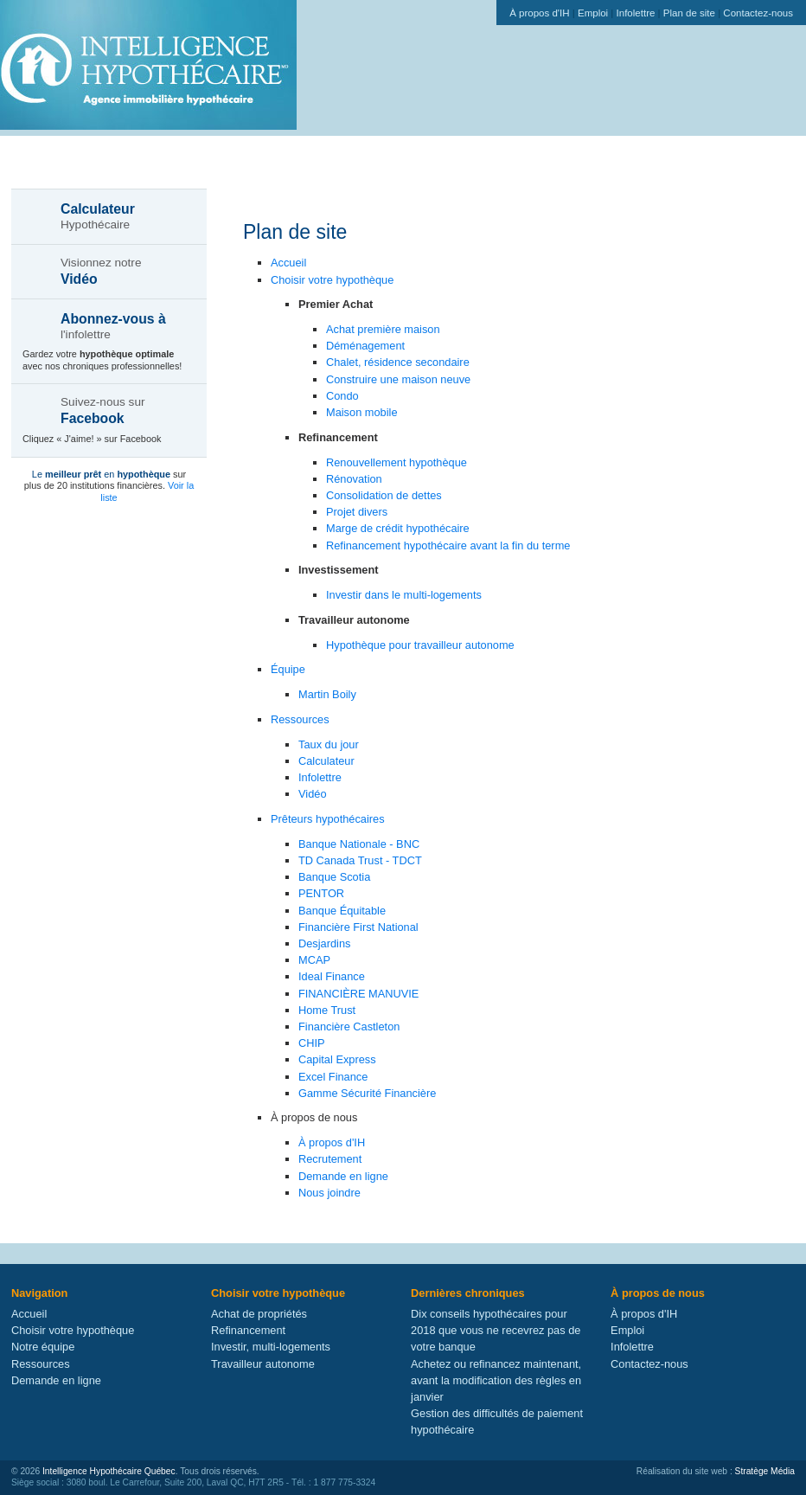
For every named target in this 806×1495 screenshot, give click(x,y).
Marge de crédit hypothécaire (398, 528)
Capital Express (337, 1059)
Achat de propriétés (259, 1313)
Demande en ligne (343, 1176)
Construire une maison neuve (398, 379)
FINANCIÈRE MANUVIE (358, 993)
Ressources (300, 719)
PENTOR (321, 893)
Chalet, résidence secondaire (398, 362)
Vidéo (312, 793)
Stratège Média (765, 1471)
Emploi (593, 13)
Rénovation (354, 478)
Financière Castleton (349, 1026)
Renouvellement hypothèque (396, 462)
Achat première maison (383, 329)
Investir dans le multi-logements (404, 594)
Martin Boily (327, 694)
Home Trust (326, 1010)
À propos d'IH (539, 13)
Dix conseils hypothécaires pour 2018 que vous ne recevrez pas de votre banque (495, 1330)
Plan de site (689, 13)
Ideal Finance (331, 976)
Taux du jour (328, 744)
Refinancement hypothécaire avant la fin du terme (448, 545)
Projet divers (356, 511)
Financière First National (358, 927)
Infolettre (636, 13)
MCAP (314, 959)
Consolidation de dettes (384, 495)
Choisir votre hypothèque (332, 279)
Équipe (288, 669)
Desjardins (324, 943)
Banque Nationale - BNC (358, 843)
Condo (342, 395)
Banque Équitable (342, 910)
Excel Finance (333, 1076)
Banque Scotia (334, 876)
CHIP (311, 1042)
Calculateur (326, 760)
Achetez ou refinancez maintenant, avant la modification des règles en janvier (496, 1380)
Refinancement (248, 1330)
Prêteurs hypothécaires (328, 818)
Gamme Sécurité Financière (367, 1093)
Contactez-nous (758, 13)
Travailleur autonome (263, 1363)
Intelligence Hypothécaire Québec (109, 1471)
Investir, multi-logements (270, 1346)
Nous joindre (329, 1192)
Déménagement (365, 345)
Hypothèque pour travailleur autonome (420, 644)
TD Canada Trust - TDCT (360, 860)
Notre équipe (42, 1346)
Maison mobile (362, 412)
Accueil (288, 262)
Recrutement (329, 1158)
